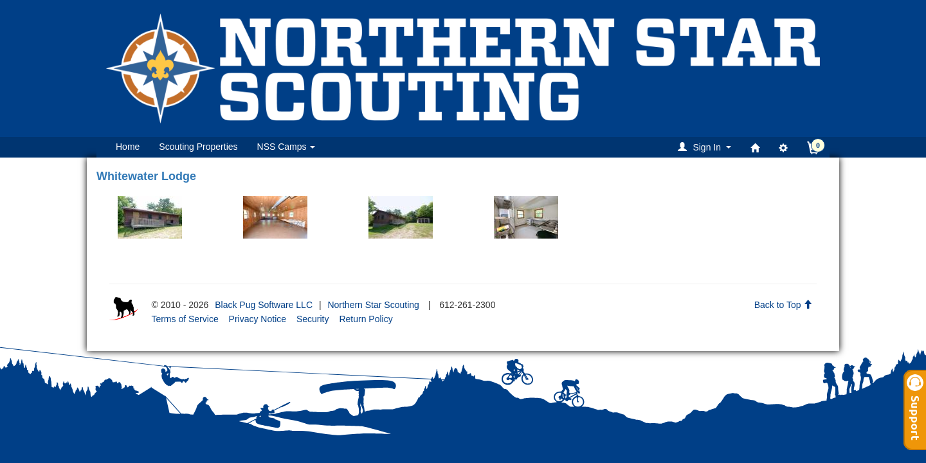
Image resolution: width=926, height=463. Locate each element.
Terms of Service (184, 319)
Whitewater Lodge (146, 176)
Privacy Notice (257, 319)
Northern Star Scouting (373, 305)
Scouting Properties (198, 146)
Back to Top (783, 305)
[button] (706, 147)
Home (128, 146)
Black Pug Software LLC (264, 305)
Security (312, 319)
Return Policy (365, 319)
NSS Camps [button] (286, 146)
